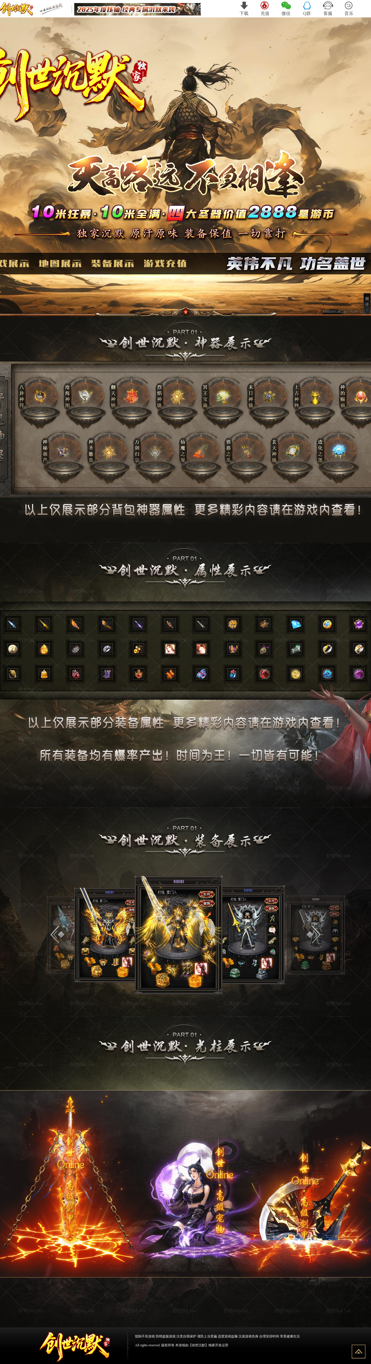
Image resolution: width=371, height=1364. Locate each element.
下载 (244, 8)
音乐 (349, 8)
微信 (286, 8)
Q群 (307, 8)
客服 (328, 8)
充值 (265, 8)
